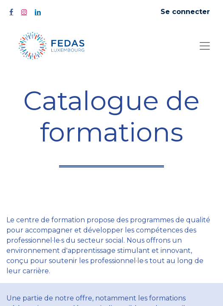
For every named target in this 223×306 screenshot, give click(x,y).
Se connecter (185, 12)
